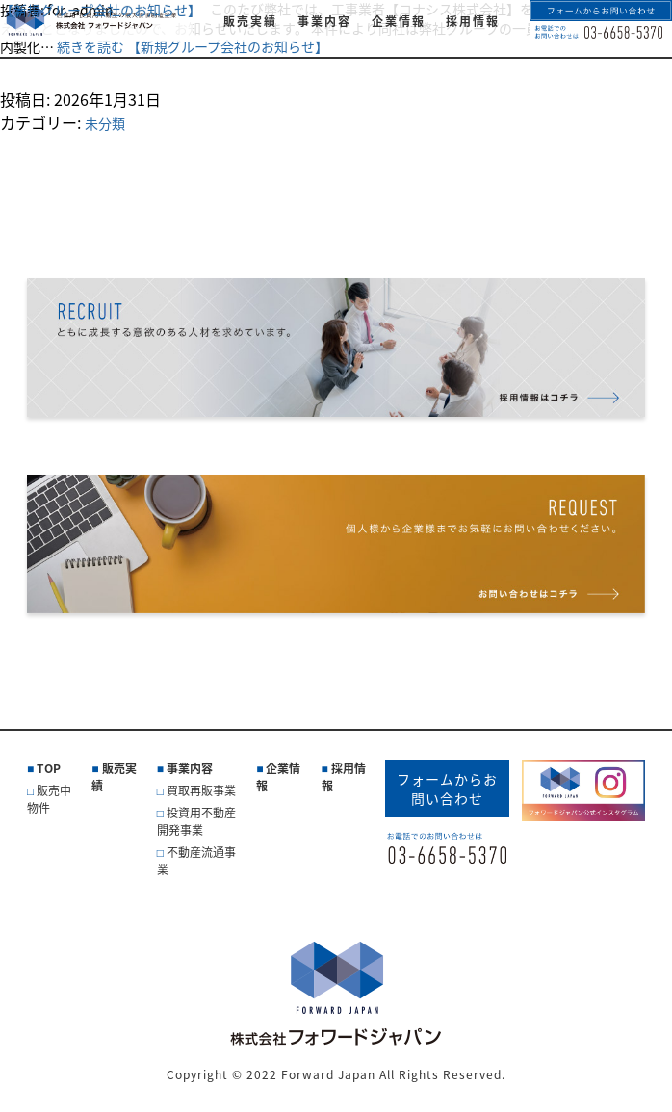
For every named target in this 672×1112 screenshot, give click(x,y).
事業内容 (190, 768)
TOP (49, 768)
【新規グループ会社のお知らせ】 (100, 9)
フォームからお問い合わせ (447, 788)
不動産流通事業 (196, 860)
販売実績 (113, 777)
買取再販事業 (201, 790)
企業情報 (278, 777)
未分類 (105, 123)
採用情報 (344, 777)
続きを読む (192, 46)
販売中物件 (49, 799)
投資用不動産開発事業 (196, 821)
